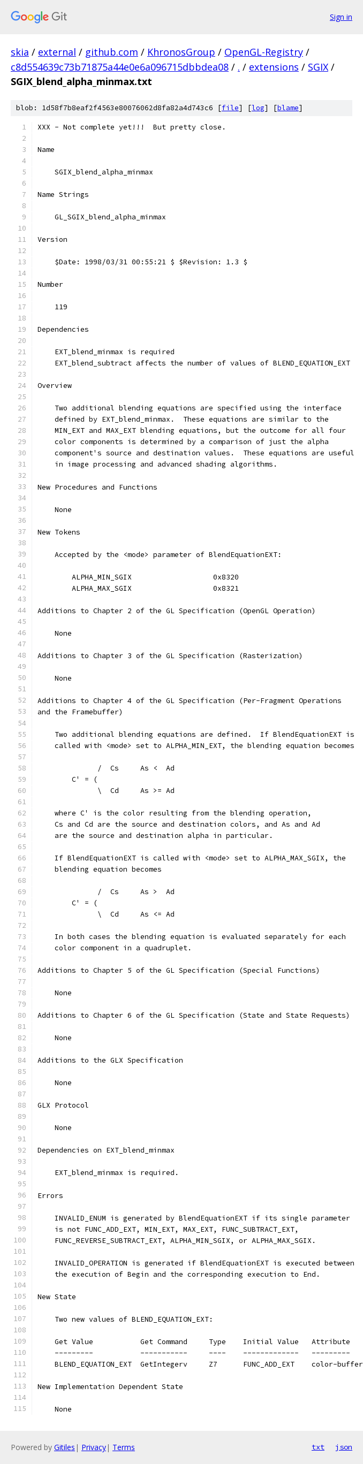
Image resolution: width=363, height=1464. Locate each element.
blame (288, 107)
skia (20, 51)
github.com (111, 51)
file (230, 107)
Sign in (341, 17)
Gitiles (64, 1447)
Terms (123, 1447)
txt (318, 1447)
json (343, 1447)
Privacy (93, 1447)
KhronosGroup (181, 51)
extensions (274, 66)
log (258, 107)
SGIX (318, 66)
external (57, 51)
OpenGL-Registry (263, 51)
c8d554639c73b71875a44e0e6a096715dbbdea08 (120, 66)
